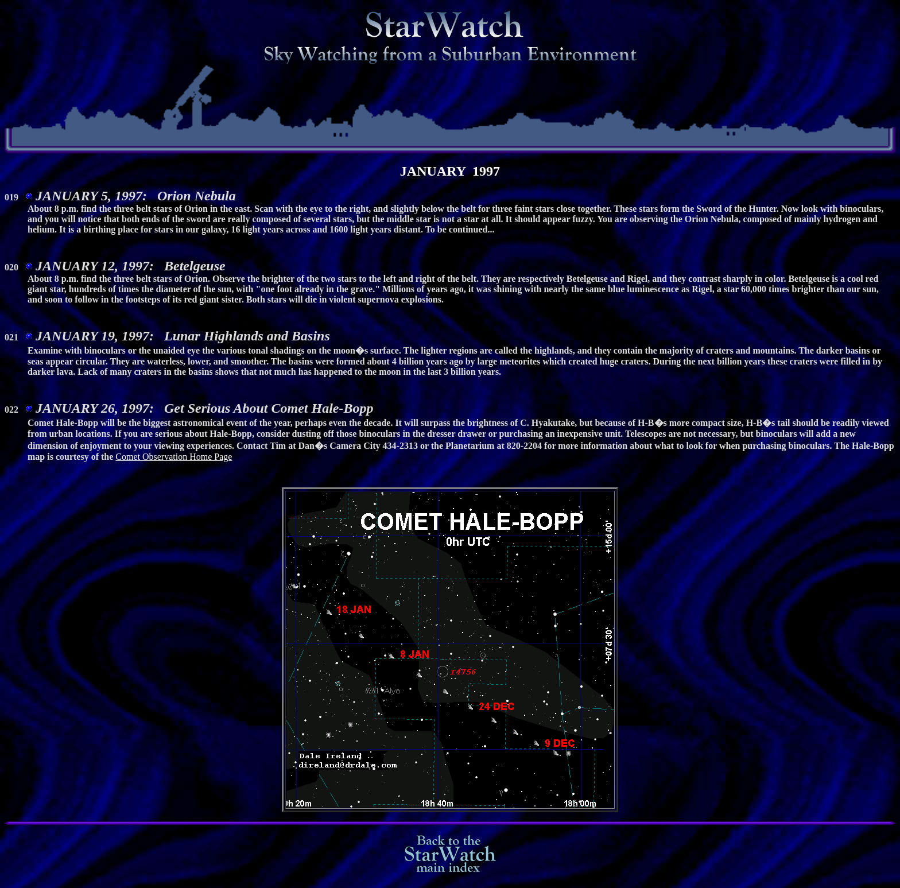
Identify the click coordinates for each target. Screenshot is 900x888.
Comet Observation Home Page (173, 462)
